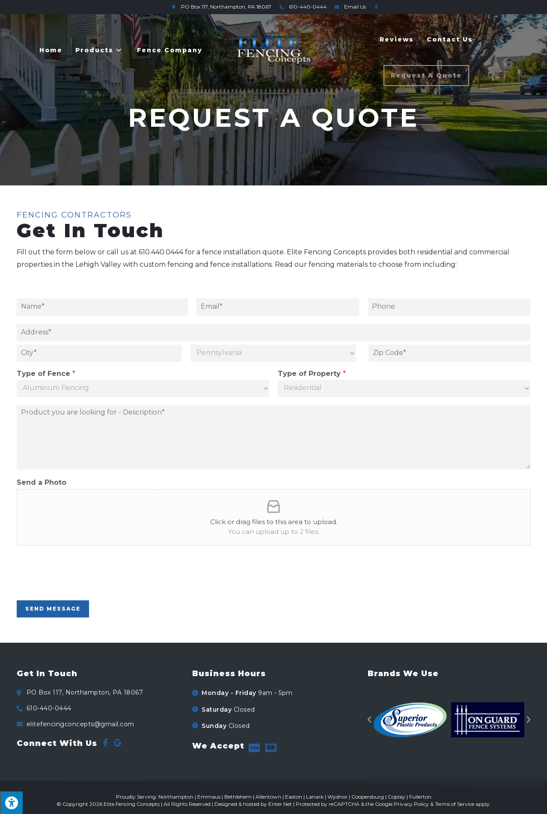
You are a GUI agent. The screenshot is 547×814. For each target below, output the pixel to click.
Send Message (52, 608)
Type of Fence (46, 374)
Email (349, 6)
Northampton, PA (220, 6)
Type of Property (312, 374)
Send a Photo (41, 482)
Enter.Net (280, 804)
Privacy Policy (411, 804)
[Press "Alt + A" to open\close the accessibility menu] (11, 802)
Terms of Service (454, 804)
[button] (369, 720)
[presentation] (82, 586)
